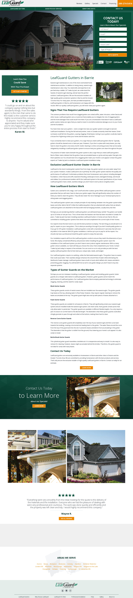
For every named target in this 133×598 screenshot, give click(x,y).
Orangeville (46, 553)
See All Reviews (66, 519)
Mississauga (58, 551)
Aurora (39, 548)
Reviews (79, 3)
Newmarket (68, 551)
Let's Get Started (20, 91)
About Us (119, 9)
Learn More (86, 368)
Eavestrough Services (53, 9)
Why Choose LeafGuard (42, 576)
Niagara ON (78, 551)
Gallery (87, 3)
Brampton (53, 548)
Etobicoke (62, 548)
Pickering (63, 553)
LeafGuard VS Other (60, 576)
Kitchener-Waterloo (89, 548)
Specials (95, 3)
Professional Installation (78, 576)
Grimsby (70, 548)
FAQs (92, 576)
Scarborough (72, 553)
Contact (104, 3)
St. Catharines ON (84, 553)
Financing (112, 3)
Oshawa (55, 553)
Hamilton (78, 548)
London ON (39, 551)
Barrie (46, 548)
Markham (48, 551)
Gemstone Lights (88, 9)
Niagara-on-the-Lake (91, 551)
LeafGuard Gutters (17, 9)
